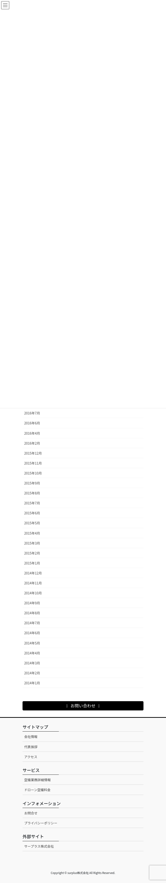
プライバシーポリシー (40, 823)
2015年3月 (32, 543)
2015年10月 (33, 473)
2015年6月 (32, 513)
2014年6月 (32, 632)
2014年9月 (32, 603)
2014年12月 (33, 573)
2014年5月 (32, 643)
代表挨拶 (30, 746)
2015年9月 (32, 483)
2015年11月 (33, 463)
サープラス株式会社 (39, 846)
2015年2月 (32, 553)
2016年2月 (32, 443)
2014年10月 (33, 593)
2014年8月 (32, 613)
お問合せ (30, 813)
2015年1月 (32, 563)
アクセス (30, 756)
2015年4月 (32, 533)
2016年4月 (32, 433)
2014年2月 (32, 673)
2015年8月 (32, 493)
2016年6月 (32, 423)
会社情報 (30, 736)
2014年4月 (32, 653)
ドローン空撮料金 (37, 789)
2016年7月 (32, 413)
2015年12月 (33, 453)
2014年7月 (32, 622)
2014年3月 (32, 663)
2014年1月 (32, 683)
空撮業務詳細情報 (37, 779)
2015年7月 (32, 503)
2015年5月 (32, 523)
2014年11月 (33, 583)
